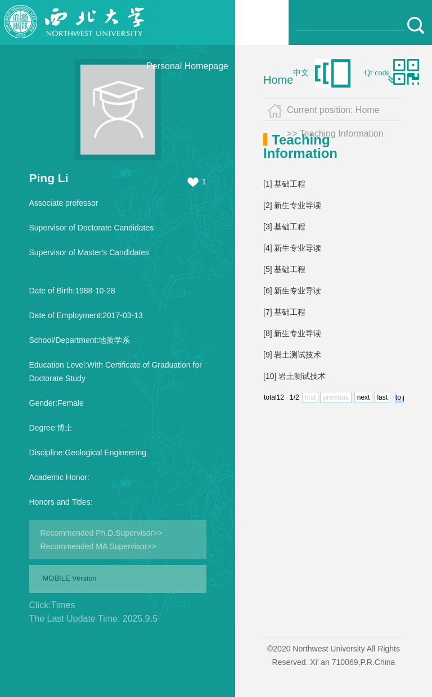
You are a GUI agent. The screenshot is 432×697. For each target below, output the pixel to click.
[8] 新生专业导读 (292, 333)
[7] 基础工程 (284, 311)
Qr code (377, 73)
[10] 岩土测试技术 (294, 376)
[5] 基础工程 (284, 269)
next (363, 397)
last (382, 397)
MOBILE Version (70, 578)
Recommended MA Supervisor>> (98, 546)
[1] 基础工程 (284, 183)
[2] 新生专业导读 (292, 205)
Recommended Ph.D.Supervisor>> (101, 532)
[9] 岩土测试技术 (292, 354)
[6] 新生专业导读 (292, 290)
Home (278, 80)
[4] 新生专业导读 (292, 247)
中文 (301, 73)
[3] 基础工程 (284, 226)
